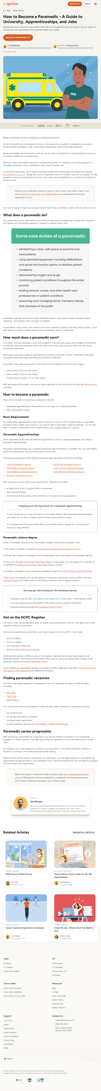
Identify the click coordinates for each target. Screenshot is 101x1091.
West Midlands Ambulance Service (69, 472)
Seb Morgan (15, 45)
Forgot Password (10, 1032)
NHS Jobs (11, 692)
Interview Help (57, 1004)
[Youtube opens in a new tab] (91, 1059)
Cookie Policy (9, 1028)
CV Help (55, 992)
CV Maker (7, 963)
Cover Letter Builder (11, 971)
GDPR (6, 1048)
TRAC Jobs (12, 696)
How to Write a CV (59, 971)
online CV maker (28, 194)
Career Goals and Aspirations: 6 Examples (25, 928)
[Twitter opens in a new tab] (96, 1059)
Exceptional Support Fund (49, 607)
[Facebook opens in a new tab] (87, 1059)
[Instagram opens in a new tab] (83, 1059)
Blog (8, 10)
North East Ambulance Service (67, 464)
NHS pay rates (63, 343)
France (8, 1059)
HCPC (10, 623)
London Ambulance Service (19, 464)
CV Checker (8, 967)
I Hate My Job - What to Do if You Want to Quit (73, 929)
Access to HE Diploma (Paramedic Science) (35, 565)
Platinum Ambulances (57, 724)
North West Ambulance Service (20, 468)
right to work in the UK (29, 649)
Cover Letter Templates (13, 992)
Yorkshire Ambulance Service (20, 475)
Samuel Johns (73, 45)
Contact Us (8, 1021)
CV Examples (57, 963)
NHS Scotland (13, 700)
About (6, 1024)
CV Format (56, 975)
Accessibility (8, 1044)
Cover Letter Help (59, 996)
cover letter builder (49, 194)
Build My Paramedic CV (18, 37)
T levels (74, 427)
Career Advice (18, 10)
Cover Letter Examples (12, 988)
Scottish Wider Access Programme (76, 571)
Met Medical (41, 724)
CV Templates (57, 967)
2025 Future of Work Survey (19, 874)
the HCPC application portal (34, 661)
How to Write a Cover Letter (14, 996)
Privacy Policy (9, 1040)
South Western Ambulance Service (22, 472)
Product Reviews (58, 1008)
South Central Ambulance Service (69, 468)
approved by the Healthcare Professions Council (58, 549)
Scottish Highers (61, 427)
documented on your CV (14, 174)
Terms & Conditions (11, 1036)
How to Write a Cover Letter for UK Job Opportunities (73, 875)
